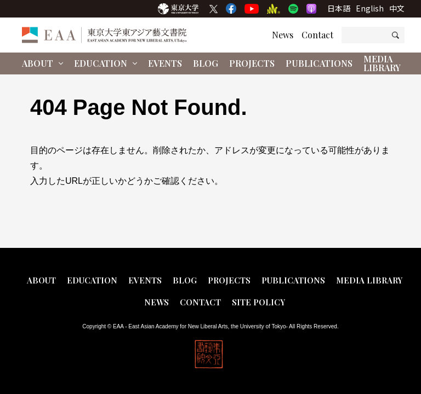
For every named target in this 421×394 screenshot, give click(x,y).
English (370, 8)
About (42, 63)
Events (165, 63)
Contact (317, 34)
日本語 (338, 8)
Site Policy (258, 302)
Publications (319, 63)
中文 (397, 8)
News (282, 34)
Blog (205, 63)
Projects (252, 63)
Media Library (382, 63)
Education (105, 63)
